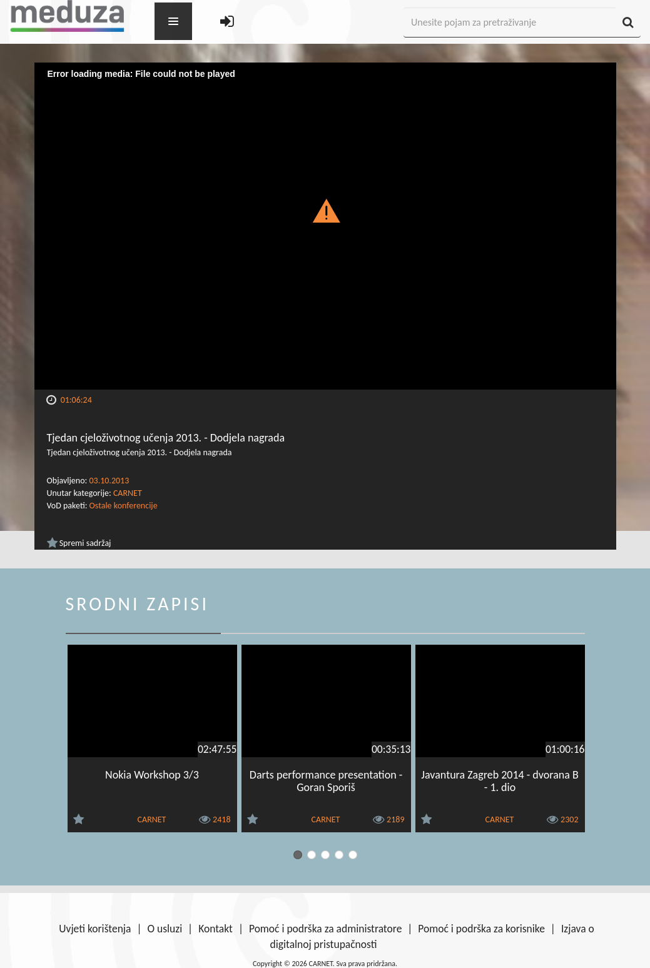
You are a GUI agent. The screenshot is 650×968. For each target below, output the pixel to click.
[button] (325, 210)
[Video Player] (325, 226)
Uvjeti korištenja (95, 928)
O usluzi (164, 928)
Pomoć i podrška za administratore (325, 928)
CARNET (127, 493)
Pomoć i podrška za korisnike (481, 928)
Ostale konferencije (123, 505)
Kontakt (215, 928)
